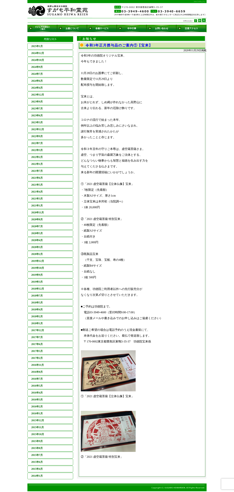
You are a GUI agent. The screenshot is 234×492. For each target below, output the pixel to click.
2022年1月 (37, 164)
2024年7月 (37, 74)
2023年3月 (37, 122)
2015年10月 (37, 434)
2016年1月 (37, 413)
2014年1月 (37, 475)
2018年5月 (37, 302)
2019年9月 (37, 275)
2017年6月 (37, 344)
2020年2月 (37, 254)
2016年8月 (37, 372)
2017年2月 (37, 358)
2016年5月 (37, 385)
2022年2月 (37, 157)
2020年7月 (37, 226)
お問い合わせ (161, 28)
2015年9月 (37, 441)
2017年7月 (37, 337)
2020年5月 (37, 233)
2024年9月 (37, 67)
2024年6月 (37, 81)
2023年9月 (37, 101)
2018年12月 (37, 288)
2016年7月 (37, 378)
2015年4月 (37, 469)
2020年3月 (37, 247)
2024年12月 (37, 53)
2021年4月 (37, 191)
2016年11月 (37, 365)
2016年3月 (37, 399)
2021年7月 (37, 171)
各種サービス (102, 28)
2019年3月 (37, 281)
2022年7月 (37, 143)
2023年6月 (37, 115)
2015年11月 (37, 427)
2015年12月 (37, 420)
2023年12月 (37, 94)
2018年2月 (37, 316)
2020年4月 (37, 240)
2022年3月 (37, 150)
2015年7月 (37, 455)
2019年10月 (37, 268)
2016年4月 (37, 392)
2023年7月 (37, 108)
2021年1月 (37, 205)
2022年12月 (37, 129)
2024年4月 (37, 87)
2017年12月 (37, 330)
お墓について (72, 28)
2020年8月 (37, 219)
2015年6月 (37, 462)
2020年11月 (37, 212)
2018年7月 (37, 295)
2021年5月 (37, 184)
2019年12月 (37, 261)
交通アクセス (191, 28)
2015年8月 (37, 448)
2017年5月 (37, 351)
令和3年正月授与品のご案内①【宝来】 (119, 45)
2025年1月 (37, 46)
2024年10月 (37, 60)
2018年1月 (37, 323)
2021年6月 (37, 178)
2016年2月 (37, 406)
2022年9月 (37, 136)
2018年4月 (37, 309)
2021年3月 (37, 198)
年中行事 (131, 28)
